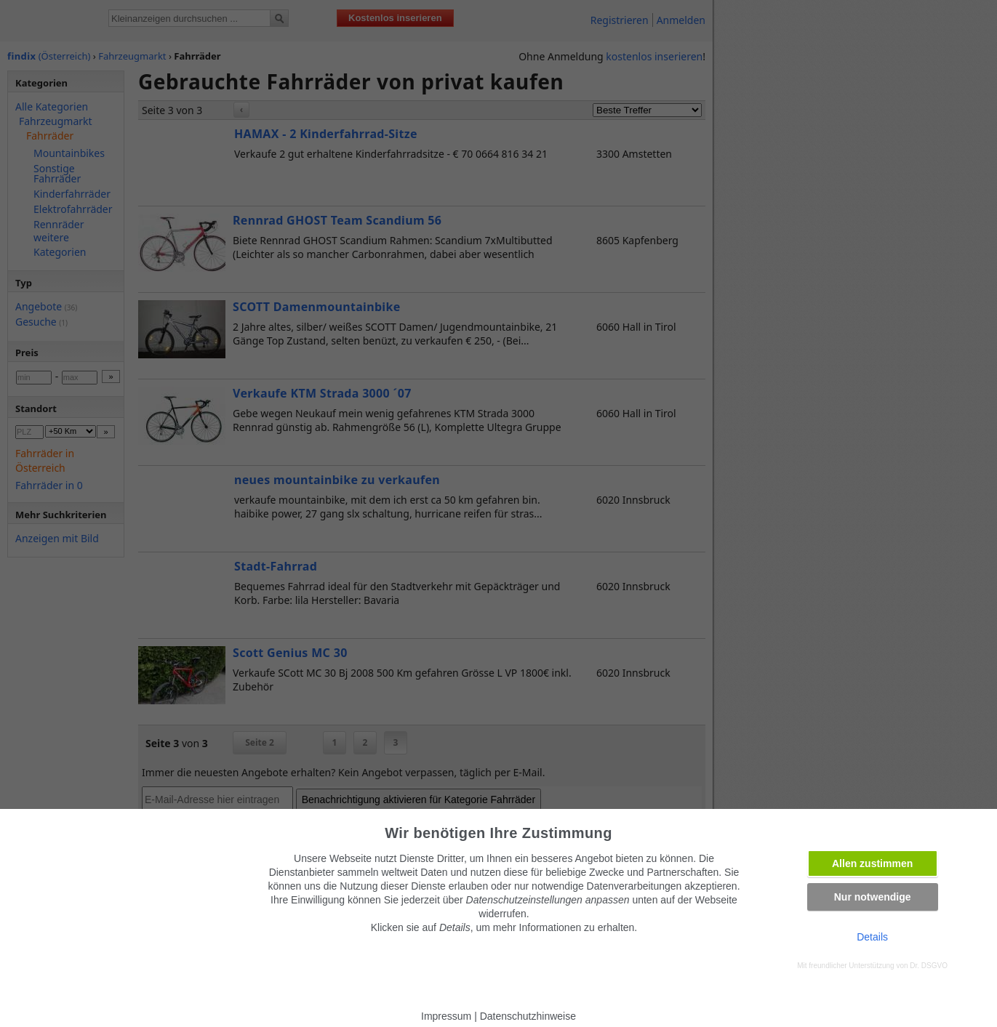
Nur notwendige (872, 897)
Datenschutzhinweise (528, 1016)
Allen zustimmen (872, 863)
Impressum (446, 1016)
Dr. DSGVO (929, 966)
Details (872, 937)
